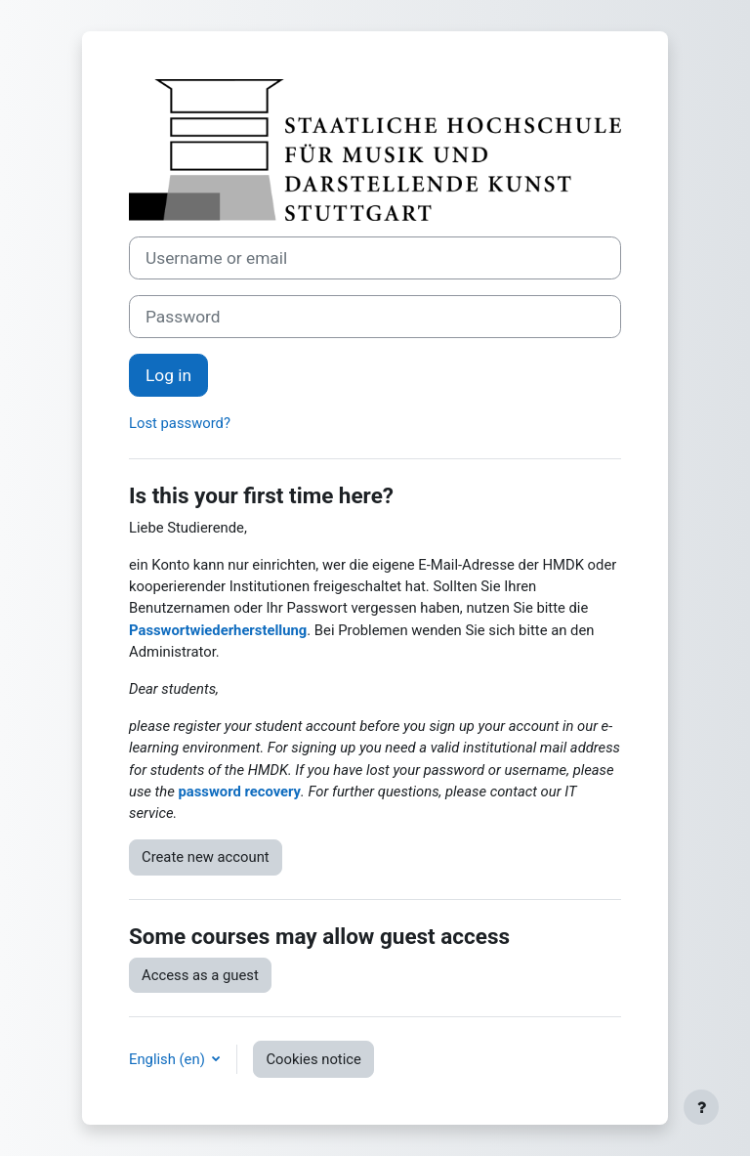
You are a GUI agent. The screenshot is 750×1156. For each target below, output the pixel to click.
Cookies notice (313, 1059)
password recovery (239, 791)
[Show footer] (701, 1107)
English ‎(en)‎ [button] (168, 1059)
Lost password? (179, 423)
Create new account (206, 857)
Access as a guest (200, 975)
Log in (168, 375)
